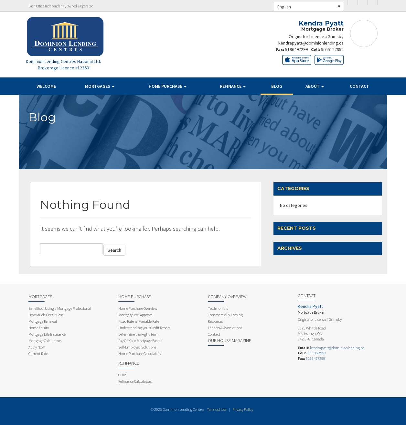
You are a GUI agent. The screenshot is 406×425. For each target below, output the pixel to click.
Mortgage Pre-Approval (136, 314)
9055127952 (332, 49)
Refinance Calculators (135, 381)
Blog (276, 86)
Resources (215, 321)
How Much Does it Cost (45, 314)
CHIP (122, 374)
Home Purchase (168, 86)
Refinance (233, 86)
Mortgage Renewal (42, 321)
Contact (359, 86)
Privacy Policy (242, 409)
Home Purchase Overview (137, 308)
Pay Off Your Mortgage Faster (140, 340)
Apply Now (36, 347)
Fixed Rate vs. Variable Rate (138, 321)
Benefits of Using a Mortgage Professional (59, 308)
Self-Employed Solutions (137, 347)
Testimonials (218, 308)
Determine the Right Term (138, 334)
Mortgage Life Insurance (47, 334)
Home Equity (38, 327)
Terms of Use (216, 409)
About (314, 86)
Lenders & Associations (225, 327)
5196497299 (296, 49)
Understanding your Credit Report (144, 327)
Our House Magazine (229, 340)
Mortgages (99, 86)
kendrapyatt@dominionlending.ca (311, 43)
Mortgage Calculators (44, 340)
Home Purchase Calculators (139, 353)
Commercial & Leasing (225, 314)
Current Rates (38, 353)
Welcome (46, 86)
